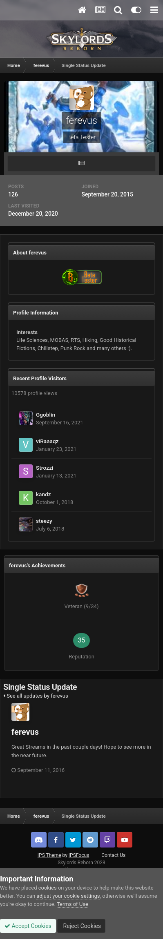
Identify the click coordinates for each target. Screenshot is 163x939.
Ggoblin (45, 414)
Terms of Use (72, 904)
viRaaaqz (47, 441)
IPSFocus (79, 855)
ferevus (25, 732)
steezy (44, 520)
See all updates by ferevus (35, 696)
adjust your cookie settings (68, 896)
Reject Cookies (81, 926)
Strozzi (44, 467)
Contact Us (113, 855)
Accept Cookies (27, 926)
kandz (43, 494)
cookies (47, 888)
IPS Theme (49, 855)
